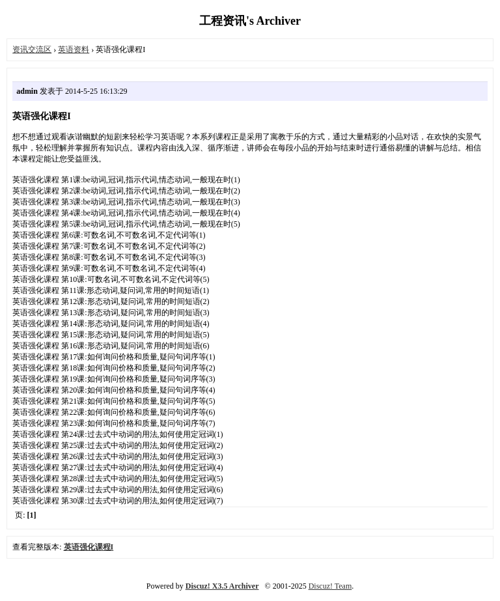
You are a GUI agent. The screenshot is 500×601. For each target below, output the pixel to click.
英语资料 (73, 49)
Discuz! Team (330, 586)
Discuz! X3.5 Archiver (222, 586)
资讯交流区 (31, 49)
